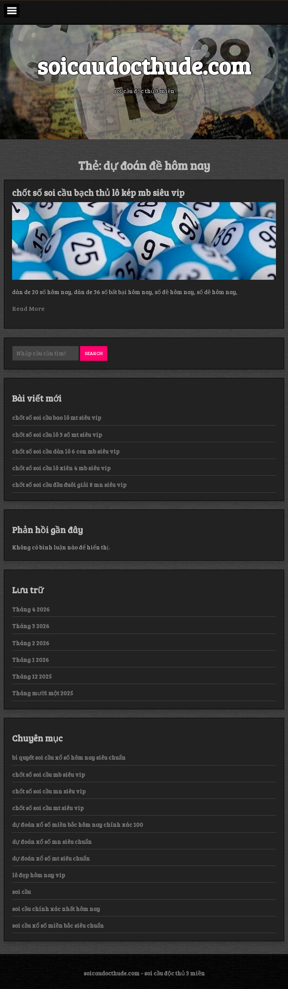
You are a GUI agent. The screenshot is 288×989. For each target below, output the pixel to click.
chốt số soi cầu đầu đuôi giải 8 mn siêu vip (69, 484)
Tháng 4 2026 (31, 609)
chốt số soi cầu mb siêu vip (48, 774)
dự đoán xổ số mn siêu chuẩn (52, 841)
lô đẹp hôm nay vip (38, 875)
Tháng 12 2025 (32, 676)
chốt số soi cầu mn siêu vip (49, 791)
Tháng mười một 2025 (42, 693)
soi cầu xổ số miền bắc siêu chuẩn (58, 925)
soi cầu (21, 891)
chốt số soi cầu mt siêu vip (48, 808)
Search (94, 353)
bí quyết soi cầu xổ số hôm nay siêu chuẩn (69, 757)
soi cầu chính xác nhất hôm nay (56, 909)
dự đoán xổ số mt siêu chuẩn (51, 858)
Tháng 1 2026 (30, 659)
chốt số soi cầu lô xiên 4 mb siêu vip (61, 468)
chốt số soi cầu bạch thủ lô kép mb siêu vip (98, 192)
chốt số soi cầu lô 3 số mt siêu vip (57, 434)
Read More (28, 308)
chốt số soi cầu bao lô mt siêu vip (56, 417)
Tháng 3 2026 (30, 626)
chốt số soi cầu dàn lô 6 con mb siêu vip (65, 451)
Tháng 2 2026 (30, 643)
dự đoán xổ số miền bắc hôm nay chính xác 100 (77, 824)
